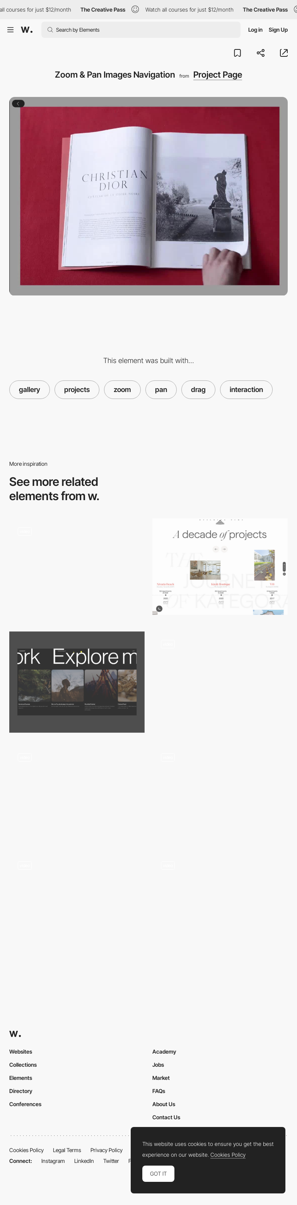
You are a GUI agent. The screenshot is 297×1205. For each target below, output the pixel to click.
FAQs (158, 1091)
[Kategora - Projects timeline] (220, 566)
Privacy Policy (106, 1150)
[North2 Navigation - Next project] (77, 792)
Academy (164, 1051)
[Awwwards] (26, 30)
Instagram (53, 1160)
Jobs (158, 1064)
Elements (20, 1077)
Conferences (25, 1104)
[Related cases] (77, 682)
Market (161, 1077)
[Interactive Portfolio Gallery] (220, 792)
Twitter (111, 1160)
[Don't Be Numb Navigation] (77, 901)
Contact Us (166, 1117)
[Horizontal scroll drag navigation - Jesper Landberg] (220, 679)
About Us (163, 1104)
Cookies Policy (26, 1150)
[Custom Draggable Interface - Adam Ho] (220, 901)
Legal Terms (67, 1150)
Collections (23, 1064)
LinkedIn (84, 1160)
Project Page (217, 74)
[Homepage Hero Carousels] (77, 569)
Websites (20, 1051)
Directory (20, 1091)
